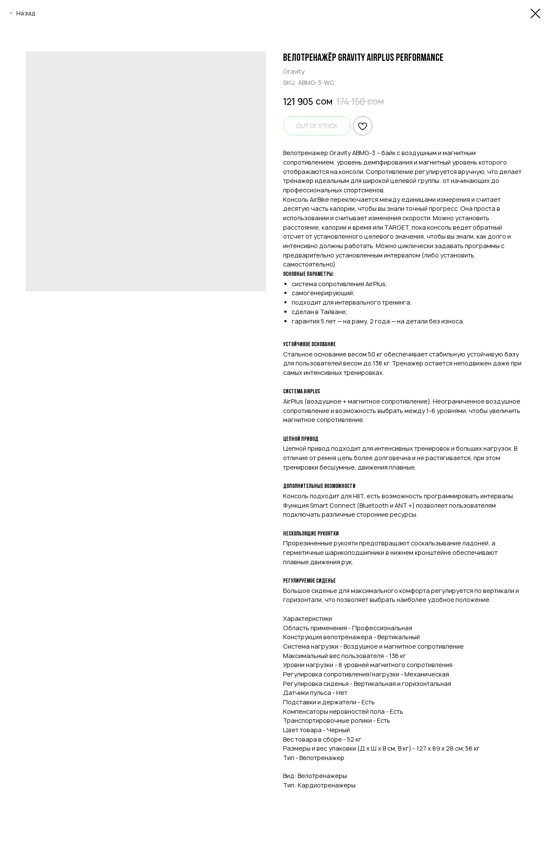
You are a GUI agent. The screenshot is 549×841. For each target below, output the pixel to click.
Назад (26, 13)
